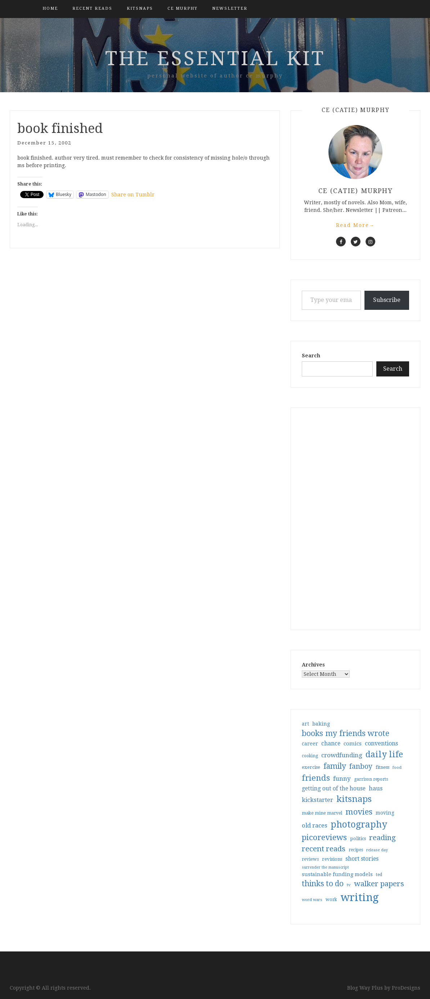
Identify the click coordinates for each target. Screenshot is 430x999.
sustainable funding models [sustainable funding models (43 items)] (337, 874)
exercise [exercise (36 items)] (311, 767)
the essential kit (215, 58)
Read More (355, 225)
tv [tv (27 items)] (349, 884)
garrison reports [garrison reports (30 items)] (371, 779)
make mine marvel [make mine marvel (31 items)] (322, 813)
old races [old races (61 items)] (314, 825)
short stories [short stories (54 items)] (362, 858)
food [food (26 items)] (397, 767)
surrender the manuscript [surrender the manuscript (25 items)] (325, 867)
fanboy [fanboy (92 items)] (360, 766)
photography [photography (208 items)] (359, 824)
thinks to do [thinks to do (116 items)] (323, 883)
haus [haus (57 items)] (375, 788)
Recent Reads (92, 8)
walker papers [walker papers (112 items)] (379, 883)
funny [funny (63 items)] (342, 778)
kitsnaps (140, 8)
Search (311, 355)
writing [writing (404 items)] (359, 897)
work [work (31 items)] (331, 899)
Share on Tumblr (132, 194)
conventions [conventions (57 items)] (381, 743)
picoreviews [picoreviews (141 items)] (324, 837)
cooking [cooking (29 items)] (310, 755)
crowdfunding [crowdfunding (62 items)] (341, 755)
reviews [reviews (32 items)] (310, 859)
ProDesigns (406, 988)
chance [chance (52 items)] (330, 743)
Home (50, 8)
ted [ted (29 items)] (379, 874)
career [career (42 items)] (310, 743)
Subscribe (386, 299)
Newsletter (229, 8)
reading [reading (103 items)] (382, 837)
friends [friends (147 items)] (316, 777)
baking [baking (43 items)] (321, 724)
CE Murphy (182, 8)
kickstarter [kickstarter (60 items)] (317, 800)
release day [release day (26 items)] (377, 850)
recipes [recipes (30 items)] (356, 849)
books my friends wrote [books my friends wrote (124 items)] (345, 733)
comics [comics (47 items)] (353, 743)
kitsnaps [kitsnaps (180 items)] (354, 799)
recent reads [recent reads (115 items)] (323, 848)
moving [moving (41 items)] (385, 813)
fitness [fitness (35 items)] (382, 767)
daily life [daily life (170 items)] (384, 754)
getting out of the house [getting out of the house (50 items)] (334, 788)
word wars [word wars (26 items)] (312, 899)
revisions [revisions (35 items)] (332, 859)
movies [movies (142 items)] (358, 811)
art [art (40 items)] (305, 724)
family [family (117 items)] (334, 766)
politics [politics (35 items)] (358, 838)
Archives (313, 665)
